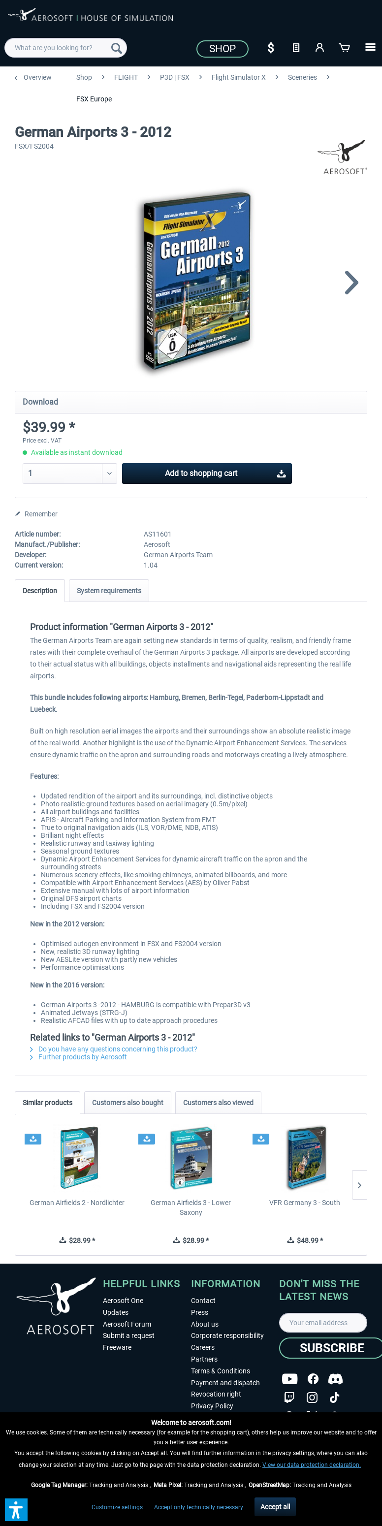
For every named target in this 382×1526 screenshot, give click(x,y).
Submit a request (129, 1335)
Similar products (47, 1103)
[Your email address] (323, 1323)
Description (40, 591)
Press (199, 1312)
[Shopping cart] (345, 47)
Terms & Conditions (220, 1371)
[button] (16, 1509)
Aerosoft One (123, 1300)
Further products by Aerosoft (78, 1057)
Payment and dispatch (225, 1383)
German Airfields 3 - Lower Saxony (191, 1207)
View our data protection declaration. (311, 1465)
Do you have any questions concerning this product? (113, 1049)
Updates (115, 1312)
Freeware (117, 1347)
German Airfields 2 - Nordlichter (77, 1203)
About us (205, 1324)
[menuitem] (65, 48)
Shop (222, 49)
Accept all (275, 1507)
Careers (203, 1347)
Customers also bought (127, 1103)
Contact (203, 1300)
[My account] (320, 47)
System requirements (109, 591)
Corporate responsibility (227, 1335)
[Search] (116, 48)
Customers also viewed (218, 1103)
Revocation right (216, 1394)
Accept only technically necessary (198, 1507)
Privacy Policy (212, 1406)
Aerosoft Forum (127, 1324)
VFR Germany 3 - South (304, 1203)
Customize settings (117, 1507)
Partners (204, 1359)
